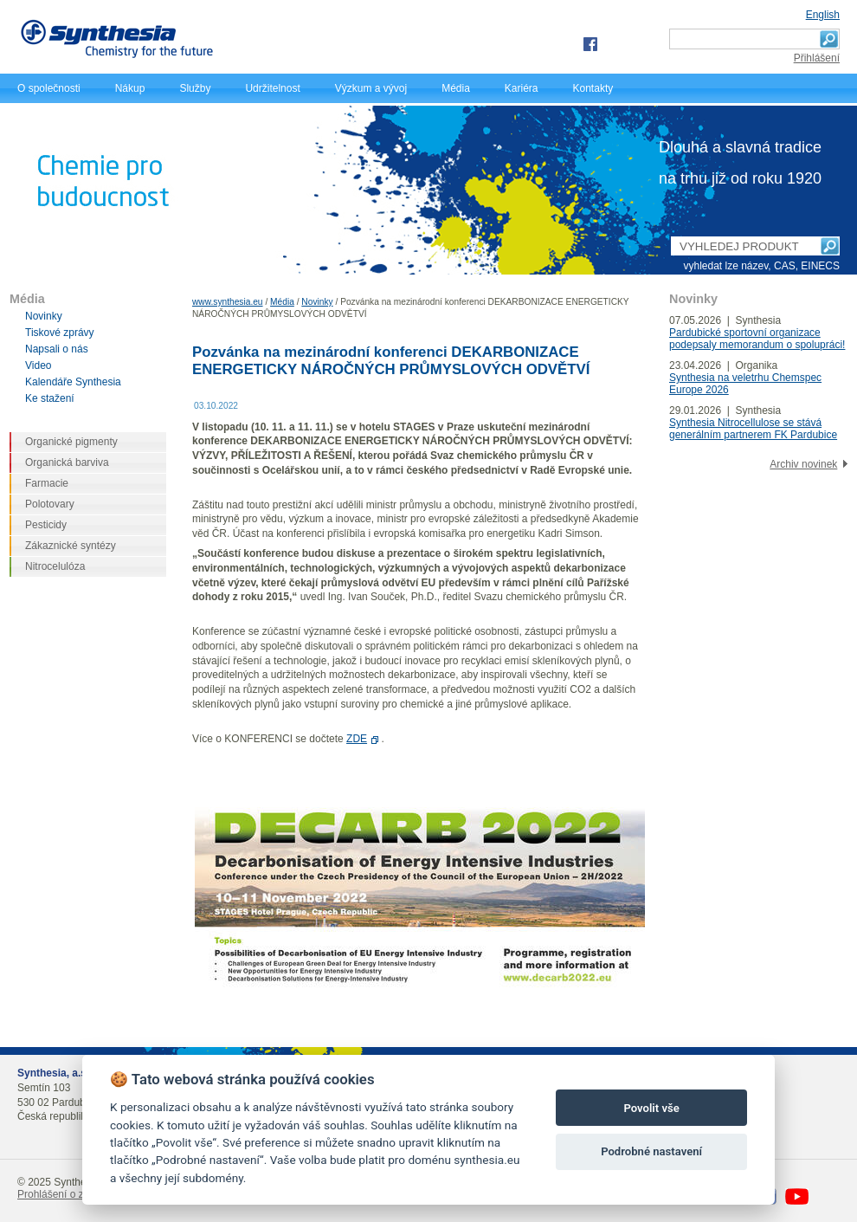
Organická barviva (67, 462)
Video (38, 365)
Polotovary (49, 504)
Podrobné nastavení (651, 1151)
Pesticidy (46, 525)
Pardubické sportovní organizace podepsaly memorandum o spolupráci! (757, 339)
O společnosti (49, 88)
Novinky (316, 302)
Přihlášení (817, 58)
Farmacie (46, 483)
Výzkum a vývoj (371, 88)
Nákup (130, 88)
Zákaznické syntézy (70, 546)
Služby (194, 88)
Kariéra (521, 88)
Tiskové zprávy (59, 333)
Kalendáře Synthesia (73, 382)
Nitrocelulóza (55, 566)
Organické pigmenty (71, 442)
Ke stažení (49, 398)
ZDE (356, 739)
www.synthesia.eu (227, 302)
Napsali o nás (56, 349)
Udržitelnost (272, 88)
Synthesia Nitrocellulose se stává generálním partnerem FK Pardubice (753, 429)
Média (455, 88)
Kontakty (593, 88)
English (823, 15)
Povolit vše (651, 1108)
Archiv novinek (803, 464)
